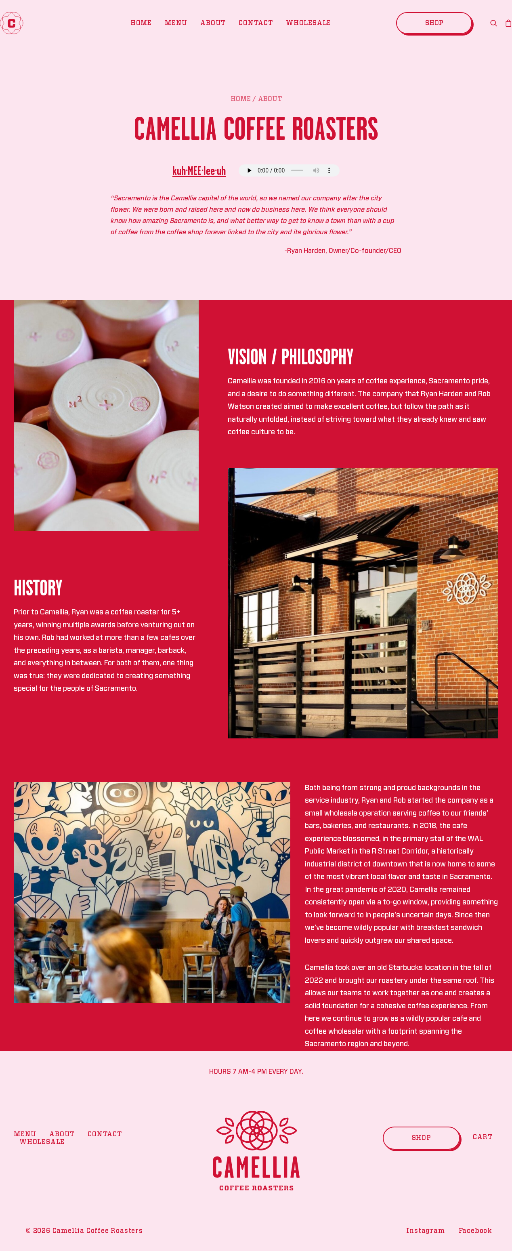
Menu (176, 23)
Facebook (475, 1231)
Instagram (425, 1231)
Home (141, 23)
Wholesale (308, 23)
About (213, 23)
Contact (256, 23)
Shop (421, 1138)
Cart (483, 1137)
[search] (495, 23)
